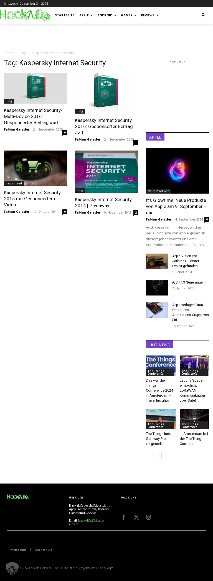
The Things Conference (156, 372)
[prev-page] (149, 455)
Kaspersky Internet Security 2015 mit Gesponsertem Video (32, 198)
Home (9, 53)
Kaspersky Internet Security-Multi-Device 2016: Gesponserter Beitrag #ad (33, 116)
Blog (9, 101)
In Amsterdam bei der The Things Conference (194, 439)
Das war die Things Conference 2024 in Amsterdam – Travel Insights (159, 390)
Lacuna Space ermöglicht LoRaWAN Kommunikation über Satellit (192, 390)
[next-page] (158, 455)
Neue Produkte (158, 191)
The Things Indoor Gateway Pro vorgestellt (160, 439)
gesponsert (14, 183)
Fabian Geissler (16, 129)
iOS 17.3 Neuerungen (188, 282)
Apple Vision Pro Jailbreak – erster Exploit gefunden (185, 261)
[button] (203, 15)
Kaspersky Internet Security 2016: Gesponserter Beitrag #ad (104, 126)
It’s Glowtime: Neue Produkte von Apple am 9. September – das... (176, 206)
